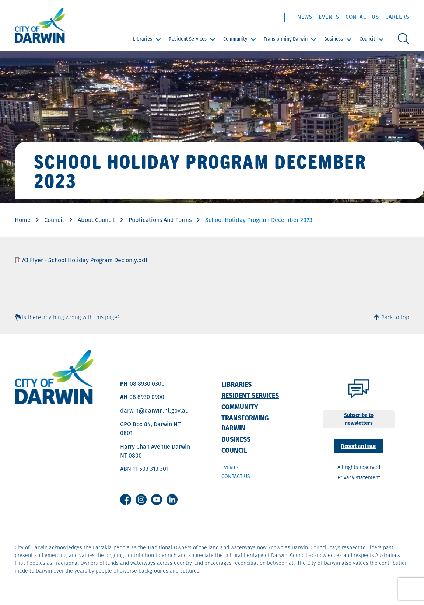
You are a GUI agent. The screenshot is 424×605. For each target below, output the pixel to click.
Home (23, 220)
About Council (96, 220)
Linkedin (172, 499)
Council (367, 39)
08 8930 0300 (147, 383)
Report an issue (358, 445)
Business (333, 39)
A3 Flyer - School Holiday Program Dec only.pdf (84, 260)
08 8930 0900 (146, 397)
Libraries (142, 39)
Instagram (141, 499)
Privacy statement (358, 477)
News (305, 17)
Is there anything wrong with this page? (71, 317)
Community (235, 39)
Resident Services (188, 39)
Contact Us (362, 17)
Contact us (235, 476)
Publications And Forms (160, 220)
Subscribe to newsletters (359, 419)
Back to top (395, 317)
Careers (397, 17)
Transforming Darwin (286, 39)
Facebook (125, 499)
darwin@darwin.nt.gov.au (154, 410)
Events (329, 17)
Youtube (156, 499)
